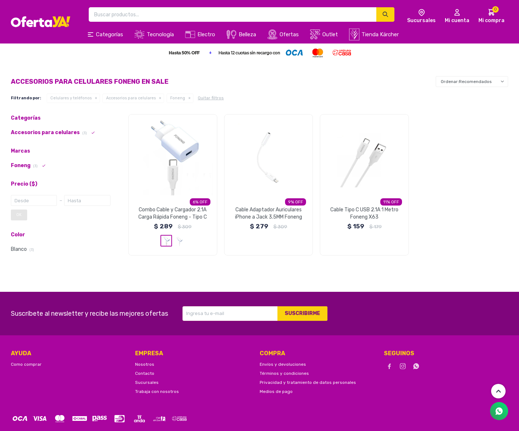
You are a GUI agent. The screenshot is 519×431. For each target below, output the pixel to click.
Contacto (144, 373)
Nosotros (144, 364)
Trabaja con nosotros (157, 391)
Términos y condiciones (284, 373)
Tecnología (160, 34)
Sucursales (147, 382)
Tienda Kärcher (380, 34)
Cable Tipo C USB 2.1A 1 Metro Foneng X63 (364, 213)
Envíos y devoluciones (283, 364)
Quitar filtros (211, 97)
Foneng (177, 98)
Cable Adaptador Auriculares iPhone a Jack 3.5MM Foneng (268, 213)
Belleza (247, 34)
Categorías (109, 34)
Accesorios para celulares (131, 98)
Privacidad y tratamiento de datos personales (308, 382)
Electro (206, 34)
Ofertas (289, 34)
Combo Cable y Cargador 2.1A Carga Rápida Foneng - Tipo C (172, 213)
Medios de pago (276, 391)
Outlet (330, 34)
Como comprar (26, 364)
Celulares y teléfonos (71, 98)
